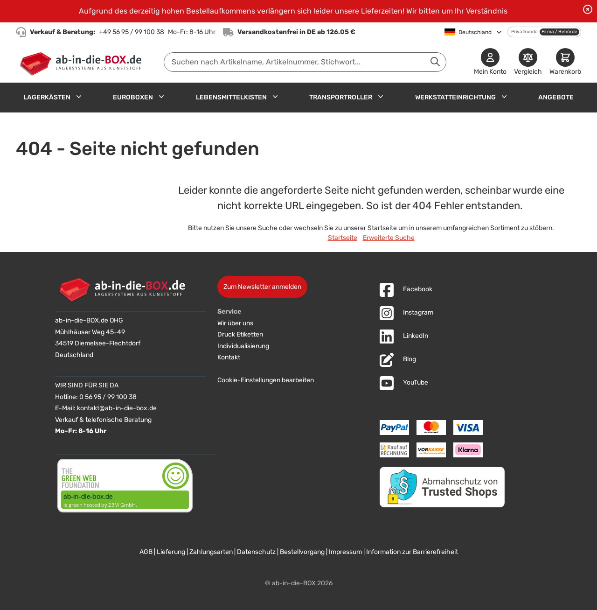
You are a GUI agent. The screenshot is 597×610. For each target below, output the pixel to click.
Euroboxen (133, 97)
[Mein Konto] (490, 62)
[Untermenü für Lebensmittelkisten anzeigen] (275, 96)
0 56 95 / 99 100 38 (108, 397)
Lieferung (171, 552)
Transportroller (340, 97)
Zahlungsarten (211, 552)
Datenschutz (256, 552)
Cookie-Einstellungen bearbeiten (265, 380)
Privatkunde (524, 32)
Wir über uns (235, 323)
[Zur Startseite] (83, 62)
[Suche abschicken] (435, 61)
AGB (146, 552)
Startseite (342, 238)
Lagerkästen (46, 97)
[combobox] (305, 62)
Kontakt (228, 357)
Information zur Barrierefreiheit (412, 552)
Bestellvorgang (302, 552)
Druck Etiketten (240, 334)
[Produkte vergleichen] (528, 62)
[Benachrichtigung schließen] (587, 9)
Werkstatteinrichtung (455, 97)
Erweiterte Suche (389, 238)
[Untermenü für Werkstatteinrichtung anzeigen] (504, 96)
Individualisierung (243, 346)
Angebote (556, 97)
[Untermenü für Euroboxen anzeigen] (161, 96)
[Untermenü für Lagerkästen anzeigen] (78, 96)
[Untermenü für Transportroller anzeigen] (380, 96)
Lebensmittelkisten (231, 97)
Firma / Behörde (559, 32)
